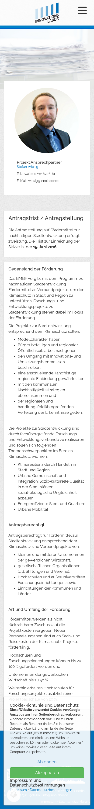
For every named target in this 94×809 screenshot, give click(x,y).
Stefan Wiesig (27, 167)
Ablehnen (47, 761)
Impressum (18, 790)
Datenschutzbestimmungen (51, 790)
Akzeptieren (47, 772)
